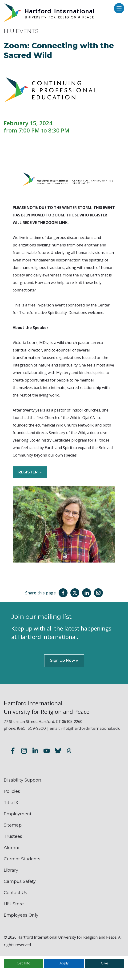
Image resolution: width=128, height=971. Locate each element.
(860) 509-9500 (31, 728)
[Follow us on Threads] (69, 751)
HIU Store (14, 904)
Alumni (11, 847)
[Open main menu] (118, 8)
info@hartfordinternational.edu (91, 728)
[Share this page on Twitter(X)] (74, 592)
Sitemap (13, 825)
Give (104, 963)
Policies (12, 791)
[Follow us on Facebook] (12, 751)
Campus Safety (20, 881)
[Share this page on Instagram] (98, 592)
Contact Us (15, 892)
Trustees (13, 836)
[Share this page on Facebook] (63, 592)
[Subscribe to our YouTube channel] (46, 751)
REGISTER (28, 472)
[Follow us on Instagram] (24, 751)
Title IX (11, 802)
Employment (18, 813)
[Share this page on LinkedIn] (86, 592)
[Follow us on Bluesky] (58, 751)
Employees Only (21, 915)
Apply (64, 963)
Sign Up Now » (64, 660)
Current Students (22, 858)
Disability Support (22, 780)
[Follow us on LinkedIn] (35, 751)
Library (11, 870)
